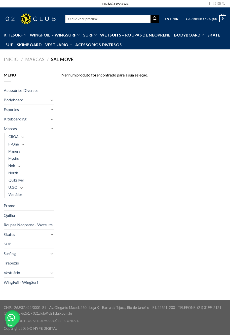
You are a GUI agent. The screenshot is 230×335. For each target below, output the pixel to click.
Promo (9, 205)
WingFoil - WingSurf (21, 282)
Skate (213, 35)
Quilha (9, 215)
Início (11, 59)
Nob (11, 166)
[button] (12, 317)
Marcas (34, 59)
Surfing (10, 253)
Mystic (13, 158)
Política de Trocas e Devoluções (32, 321)
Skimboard (29, 44)
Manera (14, 151)
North (13, 173)
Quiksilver (16, 180)
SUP (9, 44)
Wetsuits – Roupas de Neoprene (135, 35)
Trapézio (11, 263)
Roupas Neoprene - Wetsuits (28, 224)
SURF (90, 35)
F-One (13, 144)
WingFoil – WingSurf (55, 35)
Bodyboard (189, 35)
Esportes (11, 109)
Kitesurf (15, 35)
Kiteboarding (15, 118)
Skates (9, 234)
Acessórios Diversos (98, 44)
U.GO (12, 187)
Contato (71, 321)
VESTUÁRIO (58, 44)
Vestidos (15, 194)
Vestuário (12, 272)
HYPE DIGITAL (45, 328)
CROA (13, 137)
